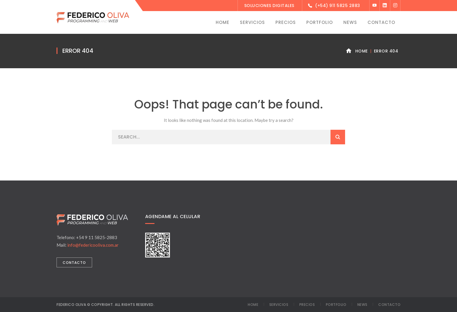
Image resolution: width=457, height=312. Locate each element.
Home (361, 51)
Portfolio (336, 304)
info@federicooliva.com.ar (93, 245)
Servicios (279, 304)
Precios (307, 304)
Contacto (389, 304)
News (362, 304)
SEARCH (338, 137)
